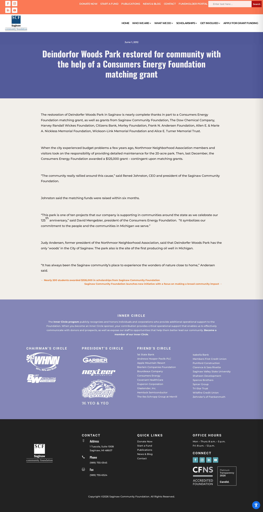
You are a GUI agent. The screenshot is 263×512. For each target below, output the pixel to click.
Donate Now (88, 4)
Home (125, 23)
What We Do (162, 23)
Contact (170, 4)
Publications (130, 4)
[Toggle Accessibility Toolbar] (256, 505)
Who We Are (140, 23)
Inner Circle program (66, 321)
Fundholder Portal (193, 4)
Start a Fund (109, 4)
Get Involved (209, 23)
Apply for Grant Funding (240, 23)
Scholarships (185, 23)
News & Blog (152, 4)
